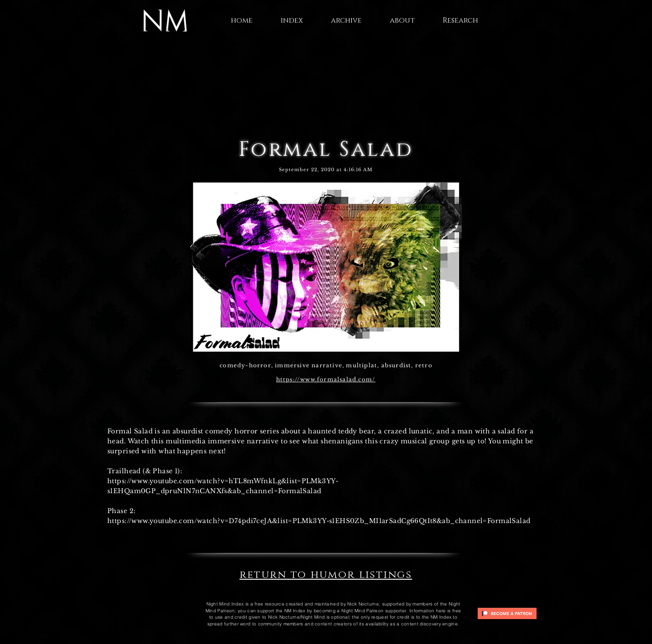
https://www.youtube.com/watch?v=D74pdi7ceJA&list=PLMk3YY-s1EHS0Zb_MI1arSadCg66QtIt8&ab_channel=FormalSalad (319, 521)
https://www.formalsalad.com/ (326, 379)
